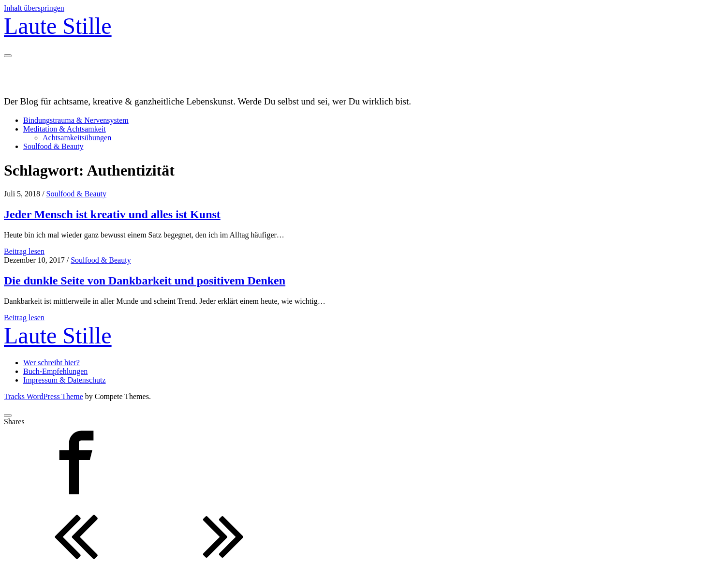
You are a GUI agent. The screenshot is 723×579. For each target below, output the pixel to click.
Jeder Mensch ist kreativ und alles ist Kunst (112, 214)
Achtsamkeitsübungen (77, 138)
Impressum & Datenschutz (64, 380)
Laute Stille (58, 26)
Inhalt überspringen (34, 8)
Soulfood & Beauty (53, 146)
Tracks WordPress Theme (43, 396)
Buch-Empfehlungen (55, 371)
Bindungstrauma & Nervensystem (76, 120)
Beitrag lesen (24, 251)
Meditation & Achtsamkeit (64, 129)
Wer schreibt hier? (51, 362)
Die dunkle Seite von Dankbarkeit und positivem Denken (144, 280)
